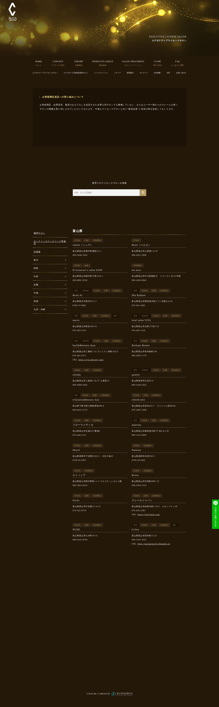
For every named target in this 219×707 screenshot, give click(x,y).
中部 (36, 276)
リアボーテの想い (58, 65)
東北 (36, 260)
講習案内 (130, 73)
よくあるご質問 (177, 65)
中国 (36, 293)
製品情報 (102, 65)
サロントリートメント (133, 65)
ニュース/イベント (101, 73)
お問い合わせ (181, 73)
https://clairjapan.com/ (149, 515)
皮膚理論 (78, 65)
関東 (36, 268)
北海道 (37, 252)
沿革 (168, 73)
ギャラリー (144, 73)
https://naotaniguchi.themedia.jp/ (154, 544)
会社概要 (157, 73)
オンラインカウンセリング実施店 (50, 242)
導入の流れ (157, 65)
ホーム (38, 65)
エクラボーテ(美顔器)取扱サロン (76, 73)
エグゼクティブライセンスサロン (45, 73)
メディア (117, 73)
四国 (36, 301)
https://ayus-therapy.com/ (91, 360)
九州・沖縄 (39, 309)
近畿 (36, 285)
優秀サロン (39, 233)
